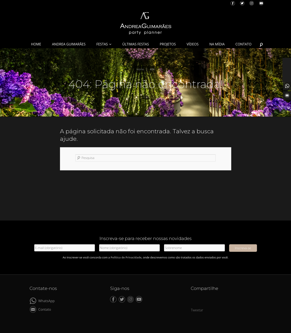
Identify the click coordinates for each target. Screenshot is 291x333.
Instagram (251, 3)
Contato (44, 309)
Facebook (233, 3)
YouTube (261, 3)
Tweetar (197, 310)
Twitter (242, 3)
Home (140, 69)
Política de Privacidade (126, 257)
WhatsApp (46, 300)
